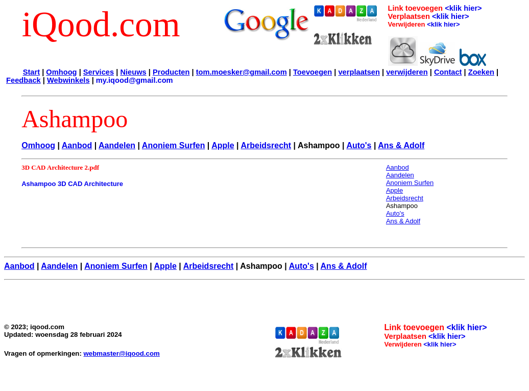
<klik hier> (463, 8)
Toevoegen (312, 72)
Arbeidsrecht (266, 145)
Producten (171, 72)
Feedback (23, 80)
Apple (222, 145)
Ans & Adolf (401, 145)
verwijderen (406, 72)
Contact (448, 72)
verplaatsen (358, 72)
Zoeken (481, 72)
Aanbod (77, 145)
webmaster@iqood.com (122, 353)
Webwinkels (68, 80)
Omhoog (61, 72)
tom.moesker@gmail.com (241, 72)
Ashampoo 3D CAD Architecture (72, 184)
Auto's (358, 145)
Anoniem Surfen (173, 145)
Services (98, 72)
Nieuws (133, 72)
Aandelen (117, 145)
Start (31, 72)
